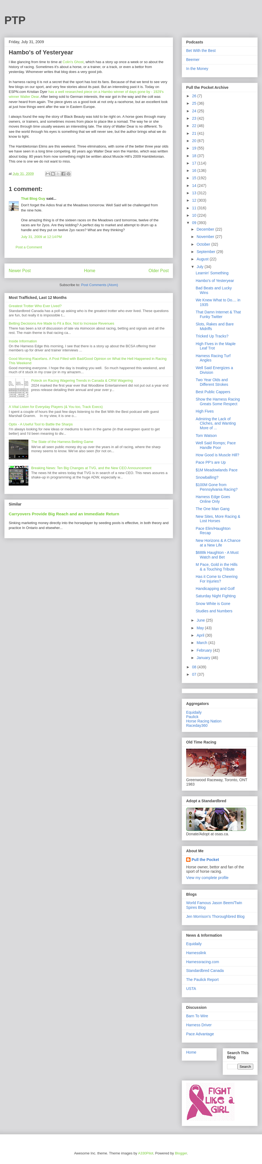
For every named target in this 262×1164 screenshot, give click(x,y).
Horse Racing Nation (203, 721)
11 (194, 208)
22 (194, 126)
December (205, 229)
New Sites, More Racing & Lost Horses (218, 518)
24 (194, 111)
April (200, 635)
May (200, 628)
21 (194, 133)
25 (194, 103)
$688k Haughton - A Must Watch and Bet (217, 554)
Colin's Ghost (73, 62)
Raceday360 (197, 725)
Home (90, 270)
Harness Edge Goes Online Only (213, 499)
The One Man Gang (213, 509)
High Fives (205, 411)
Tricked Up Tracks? (212, 336)
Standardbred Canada (205, 970)
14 (194, 185)
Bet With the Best (201, 50)
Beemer (193, 59)
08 (194, 667)
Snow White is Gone (213, 603)
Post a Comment (29, 247)
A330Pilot (145, 1153)
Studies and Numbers (214, 611)
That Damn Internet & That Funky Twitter (218, 314)
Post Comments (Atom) (99, 285)
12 (194, 200)
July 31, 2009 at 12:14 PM (41, 237)
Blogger (181, 1153)
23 (194, 118)
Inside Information (23, 341)
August (202, 259)
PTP (15, 20)
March (202, 642)
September (206, 251)
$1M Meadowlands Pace (216, 470)
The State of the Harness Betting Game (62, 442)
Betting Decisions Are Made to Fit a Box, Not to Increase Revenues (61, 323)
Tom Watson (206, 435)
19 (194, 148)
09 (194, 223)
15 (194, 178)
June (201, 620)
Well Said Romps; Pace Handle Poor (216, 445)
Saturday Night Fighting (216, 596)
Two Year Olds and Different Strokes (212, 382)
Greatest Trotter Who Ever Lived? (35, 306)
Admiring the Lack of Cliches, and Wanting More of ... (216, 423)
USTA (191, 988)
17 (194, 163)
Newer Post (20, 270)
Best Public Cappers (213, 392)
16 (194, 170)
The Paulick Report (202, 979)
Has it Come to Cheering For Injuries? (216, 578)
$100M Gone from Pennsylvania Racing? (217, 487)
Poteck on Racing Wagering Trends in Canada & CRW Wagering (82, 380)
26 (194, 96)
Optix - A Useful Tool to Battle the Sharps (41, 424)
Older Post (158, 270)
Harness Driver (199, 1025)
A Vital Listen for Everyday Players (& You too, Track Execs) (56, 407)
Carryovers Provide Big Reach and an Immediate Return (64, 514)
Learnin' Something (212, 273)
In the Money (197, 68)
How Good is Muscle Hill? (217, 455)
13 (194, 193)
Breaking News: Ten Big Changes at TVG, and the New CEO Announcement (91, 468)
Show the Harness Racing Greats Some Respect (218, 401)
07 (194, 674)
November (205, 236)
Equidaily (194, 712)
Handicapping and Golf (215, 588)
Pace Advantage (200, 1034)
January (203, 658)
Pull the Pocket (205, 859)
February (204, 650)
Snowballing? (207, 477)
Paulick (192, 717)
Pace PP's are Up (211, 462)
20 (194, 141)
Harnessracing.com (202, 962)
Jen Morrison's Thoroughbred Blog (215, 916)
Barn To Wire (197, 1016)
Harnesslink (196, 953)
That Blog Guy (33, 198)
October (203, 244)
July (200, 266)
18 (194, 156)
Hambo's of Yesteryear (215, 280)
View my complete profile (207, 877)
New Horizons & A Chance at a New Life (218, 542)
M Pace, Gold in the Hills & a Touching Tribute (216, 566)
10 (194, 215)
